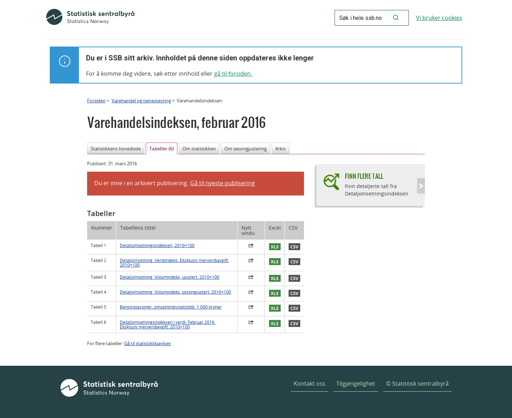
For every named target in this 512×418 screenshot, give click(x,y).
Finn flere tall (364, 176)
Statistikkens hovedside (116, 148)
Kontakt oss (309, 383)
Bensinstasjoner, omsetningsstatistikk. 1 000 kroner (171, 307)
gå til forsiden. (233, 73)
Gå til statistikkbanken (147, 343)
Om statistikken (199, 148)
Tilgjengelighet (355, 383)
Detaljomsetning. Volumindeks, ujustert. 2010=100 (169, 277)
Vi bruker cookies (439, 18)
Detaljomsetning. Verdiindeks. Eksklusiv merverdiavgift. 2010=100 (174, 262)
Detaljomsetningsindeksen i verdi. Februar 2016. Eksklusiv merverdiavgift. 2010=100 (167, 324)
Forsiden (96, 100)
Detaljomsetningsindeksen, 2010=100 (157, 245)
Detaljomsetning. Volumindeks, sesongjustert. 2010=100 (175, 292)
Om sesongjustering (245, 148)
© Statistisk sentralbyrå (417, 383)
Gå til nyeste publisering (222, 183)
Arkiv (280, 148)
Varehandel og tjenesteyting (141, 100)
